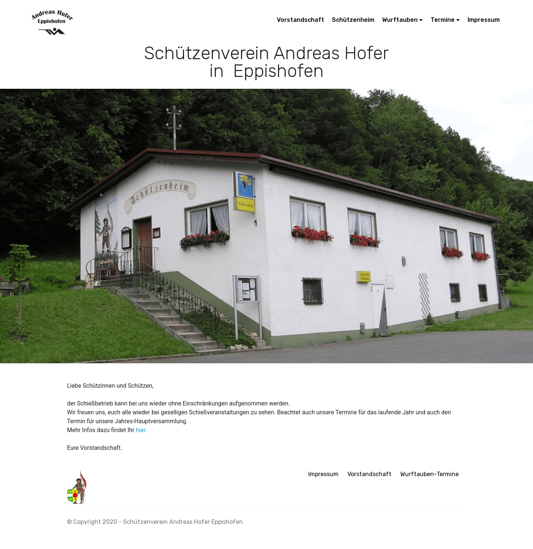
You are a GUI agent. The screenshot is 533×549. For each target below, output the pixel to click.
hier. (141, 430)
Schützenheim (353, 19)
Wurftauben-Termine (429, 474)
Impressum (484, 19)
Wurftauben (400, 19)
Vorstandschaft (300, 19)
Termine (443, 19)
